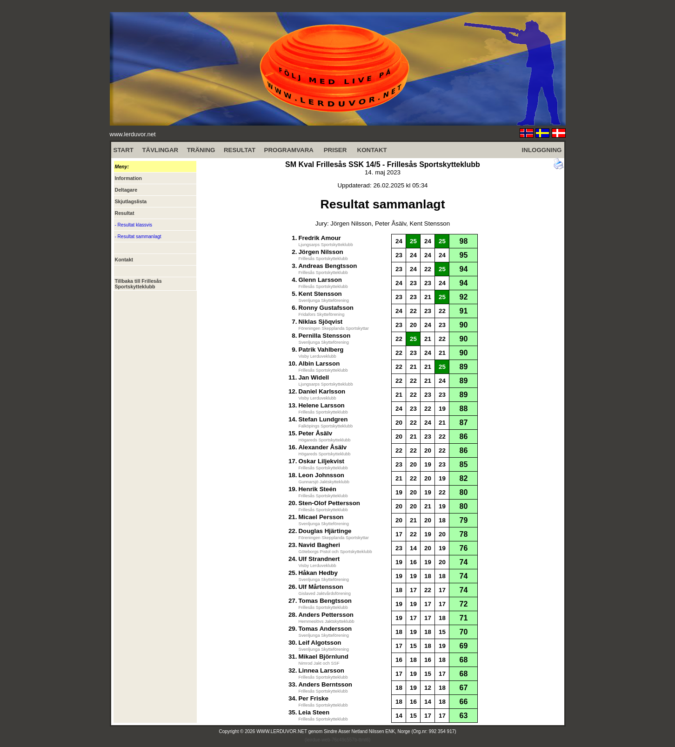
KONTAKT (372, 150)
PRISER (335, 150)
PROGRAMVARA (289, 150)
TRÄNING (201, 150)
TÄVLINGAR (160, 150)
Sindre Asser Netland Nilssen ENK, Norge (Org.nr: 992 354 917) (390, 731)
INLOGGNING (542, 150)
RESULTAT (239, 150)
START (124, 150)
